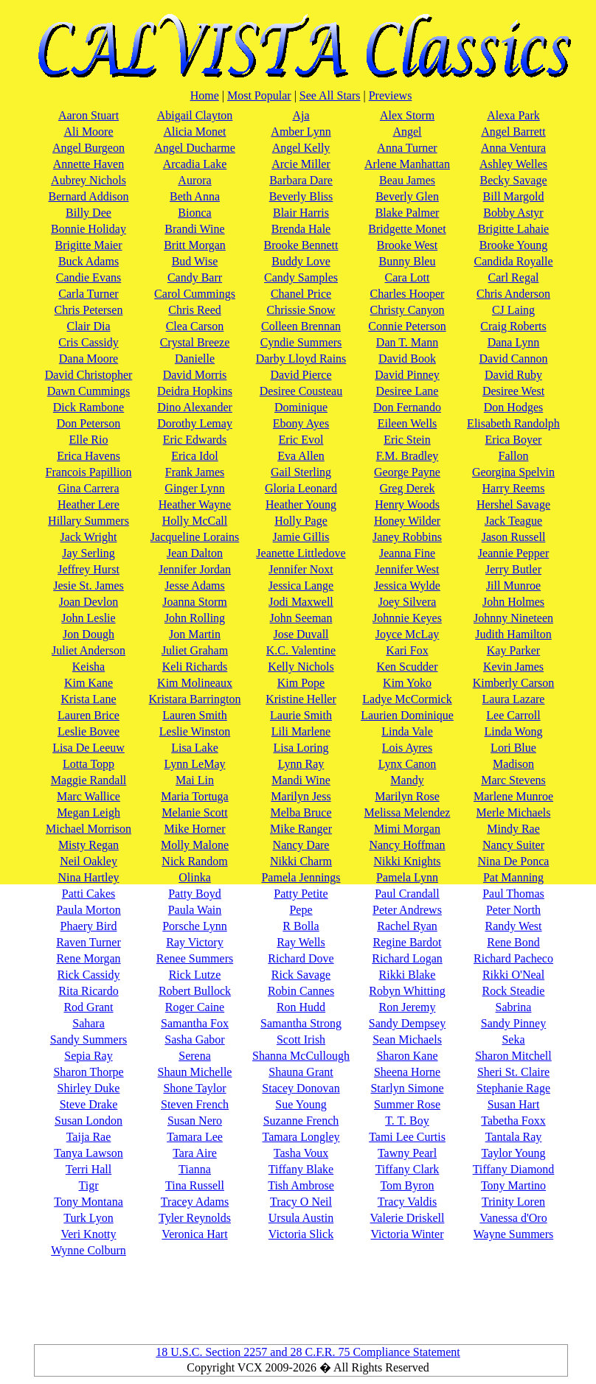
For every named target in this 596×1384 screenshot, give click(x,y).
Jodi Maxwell (300, 601)
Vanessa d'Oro (513, 1218)
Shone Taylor (194, 1088)
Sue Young (300, 1104)
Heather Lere (88, 504)
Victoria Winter (407, 1234)
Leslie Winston (194, 731)
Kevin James (513, 666)
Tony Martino (513, 1185)
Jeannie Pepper (513, 553)
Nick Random (194, 861)
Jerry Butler (513, 569)
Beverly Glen (407, 196)
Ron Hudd (301, 1007)
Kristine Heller (301, 699)
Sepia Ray (88, 1055)
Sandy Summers (88, 1039)
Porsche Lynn (194, 926)
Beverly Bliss (301, 196)
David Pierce (300, 374)
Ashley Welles (513, 164)
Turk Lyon (88, 1218)
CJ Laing (513, 310)
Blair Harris (301, 212)
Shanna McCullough (301, 1055)
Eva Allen (301, 456)
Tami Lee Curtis (407, 1136)
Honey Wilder (407, 520)
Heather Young (301, 504)
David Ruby (513, 374)
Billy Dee (88, 212)
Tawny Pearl (407, 1153)
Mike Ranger (301, 828)
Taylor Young (514, 1153)
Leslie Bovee (88, 731)
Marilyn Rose (407, 796)
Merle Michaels (514, 812)
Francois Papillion (89, 472)
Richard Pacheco (513, 958)
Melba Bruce (300, 812)
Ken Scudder (406, 666)
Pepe (300, 910)
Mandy (406, 780)
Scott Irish (301, 1039)
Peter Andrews (407, 910)
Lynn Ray (301, 764)
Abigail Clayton (195, 115)
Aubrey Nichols (88, 180)
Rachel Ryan (407, 926)
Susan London (88, 1120)
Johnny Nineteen (513, 618)
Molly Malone (195, 845)
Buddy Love (300, 261)
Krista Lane (88, 699)
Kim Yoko (407, 683)
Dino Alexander (194, 407)
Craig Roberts (513, 326)
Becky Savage (513, 180)
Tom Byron (407, 1185)
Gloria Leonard (301, 488)
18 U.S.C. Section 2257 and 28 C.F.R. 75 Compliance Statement (308, 1352)
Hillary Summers (88, 520)
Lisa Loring (300, 747)
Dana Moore (88, 358)
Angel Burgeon (88, 147)
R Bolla (301, 926)
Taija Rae (88, 1136)
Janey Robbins (407, 537)
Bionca (194, 212)
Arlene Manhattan (407, 164)
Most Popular (259, 95)
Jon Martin (195, 634)
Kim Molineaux (194, 683)
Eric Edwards (195, 439)
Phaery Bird (88, 926)
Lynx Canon (407, 764)
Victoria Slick (300, 1234)
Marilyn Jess (300, 796)
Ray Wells (301, 942)
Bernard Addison (89, 196)
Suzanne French (301, 1120)
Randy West (513, 926)
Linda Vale (406, 731)
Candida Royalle (513, 261)
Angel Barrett (513, 131)
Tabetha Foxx (513, 1120)
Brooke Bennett (301, 245)
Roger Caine (194, 1007)
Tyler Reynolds (195, 1218)
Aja (300, 115)
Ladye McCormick (406, 699)
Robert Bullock (195, 991)
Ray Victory (194, 942)
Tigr (89, 1185)
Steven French (195, 1104)
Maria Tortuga (194, 796)
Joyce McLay (407, 634)
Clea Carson (195, 326)
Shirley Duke (89, 1088)
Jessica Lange (300, 585)
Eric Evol (301, 439)
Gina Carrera (88, 488)
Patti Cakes (88, 893)
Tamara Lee (195, 1136)
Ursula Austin (300, 1218)
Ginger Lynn (194, 488)
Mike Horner (194, 828)
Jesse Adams (194, 585)
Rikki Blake (407, 974)
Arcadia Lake (195, 164)
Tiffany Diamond (514, 1169)
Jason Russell (514, 537)
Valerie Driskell (407, 1218)
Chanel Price (301, 293)
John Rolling (194, 618)
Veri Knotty (88, 1234)
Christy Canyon (407, 310)
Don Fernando (407, 407)
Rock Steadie (513, 991)
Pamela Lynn (407, 877)
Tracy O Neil (301, 1201)
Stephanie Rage (513, 1088)
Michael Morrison (88, 828)
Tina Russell (194, 1185)
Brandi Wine (194, 229)
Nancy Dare (301, 845)
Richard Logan (407, 958)
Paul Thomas (513, 893)
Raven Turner (88, 942)
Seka (513, 1039)
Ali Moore (88, 131)
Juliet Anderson (88, 650)
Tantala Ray (513, 1136)
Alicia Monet (195, 131)
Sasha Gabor (194, 1039)
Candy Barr (194, 277)
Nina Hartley (88, 877)
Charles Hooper (407, 293)
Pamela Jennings (300, 877)
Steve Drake (89, 1104)
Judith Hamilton (513, 634)
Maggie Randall (89, 780)
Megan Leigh (88, 812)
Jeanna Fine (407, 553)
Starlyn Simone (406, 1088)
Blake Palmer (407, 212)
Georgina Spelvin (513, 472)
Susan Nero (194, 1120)
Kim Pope (301, 683)
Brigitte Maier (88, 245)
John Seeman (301, 618)
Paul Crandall (407, 893)
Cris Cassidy (88, 342)
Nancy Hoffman (407, 845)
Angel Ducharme (194, 147)
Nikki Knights (406, 861)
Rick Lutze (195, 974)
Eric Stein (407, 439)
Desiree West (513, 391)
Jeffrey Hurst (88, 569)
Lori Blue (513, 747)
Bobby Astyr (513, 212)
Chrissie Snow (301, 310)
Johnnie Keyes (407, 618)
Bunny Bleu (407, 261)
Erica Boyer (513, 439)
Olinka (195, 877)
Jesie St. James (88, 585)
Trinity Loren (513, 1201)
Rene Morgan (88, 958)
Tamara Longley (300, 1136)
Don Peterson (89, 423)
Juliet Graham (195, 650)
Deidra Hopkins (194, 391)
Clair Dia (88, 326)
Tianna (195, 1169)
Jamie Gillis (301, 537)
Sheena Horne (407, 1072)
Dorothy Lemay (194, 423)
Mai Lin (195, 780)
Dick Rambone (88, 407)
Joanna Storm (194, 601)
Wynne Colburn (88, 1250)
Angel (406, 131)
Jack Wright (88, 537)
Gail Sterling (301, 472)
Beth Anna (195, 196)
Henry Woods (407, 504)
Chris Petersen (89, 310)
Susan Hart (514, 1104)
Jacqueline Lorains (194, 537)
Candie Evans (88, 277)
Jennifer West (407, 569)
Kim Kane (88, 683)
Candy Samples (301, 277)
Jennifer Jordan (195, 569)
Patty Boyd (194, 893)
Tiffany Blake (300, 1169)
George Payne (407, 472)
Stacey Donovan (300, 1088)
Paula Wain (195, 910)
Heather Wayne (195, 504)
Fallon (514, 456)
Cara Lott (407, 277)
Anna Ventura (513, 147)
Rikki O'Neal (513, 974)
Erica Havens (88, 456)
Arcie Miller (300, 164)
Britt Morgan (195, 245)
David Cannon (513, 358)
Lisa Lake (194, 747)
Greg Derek (406, 488)
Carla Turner (88, 293)
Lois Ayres (407, 747)
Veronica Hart (194, 1234)
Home (204, 95)
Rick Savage (300, 974)
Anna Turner (407, 147)
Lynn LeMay (194, 764)
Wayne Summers (513, 1234)
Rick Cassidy (89, 974)
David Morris (195, 374)
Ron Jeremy (407, 1007)
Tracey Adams (195, 1201)
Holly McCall (194, 520)
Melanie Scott (194, 812)
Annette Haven (88, 164)
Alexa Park (513, 115)
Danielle (195, 358)
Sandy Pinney (513, 1023)
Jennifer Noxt (300, 569)
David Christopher (89, 374)
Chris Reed (194, 310)
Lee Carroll (513, 715)
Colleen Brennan (301, 326)
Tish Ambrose (301, 1185)
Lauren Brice (88, 715)
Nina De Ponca (514, 861)
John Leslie (88, 618)
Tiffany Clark (407, 1169)
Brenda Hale (300, 229)
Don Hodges (513, 407)
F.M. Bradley (407, 456)
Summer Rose (407, 1104)
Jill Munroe (513, 585)
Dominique (301, 407)
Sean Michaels (407, 1039)
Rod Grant (88, 1007)
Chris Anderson (513, 293)
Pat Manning (513, 877)
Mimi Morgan (407, 828)
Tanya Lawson (88, 1153)
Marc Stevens (513, 780)
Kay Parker (513, 650)
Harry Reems (513, 488)
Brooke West (407, 245)
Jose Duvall (300, 634)
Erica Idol (194, 456)
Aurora (194, 180)
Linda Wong (514, 731)
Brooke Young (513, 245)
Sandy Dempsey (407, 1023)
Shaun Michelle (195, 1072)
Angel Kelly (301, 147)
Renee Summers (194, 958)
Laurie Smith (301, 715)
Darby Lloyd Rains (301, 358)
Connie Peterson (407, 326)
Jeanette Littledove (300, 553)
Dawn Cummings (88, 391)
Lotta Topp (88, 764)
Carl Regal (513, 277)
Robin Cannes (301, 991)
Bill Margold (513, 196)
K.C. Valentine (301, 650)
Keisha (88, 666)
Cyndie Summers (301, 342)
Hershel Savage (513, 504)
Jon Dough (88, 634)
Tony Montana (88, 1201)
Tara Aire (195, 1153)
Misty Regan (88, 845)
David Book (407, 358)
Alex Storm (407, 115)
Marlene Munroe (513, 796)
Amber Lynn (300, 131)
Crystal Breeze (195, 342)
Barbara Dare (301, 180)
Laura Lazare (513, 699)
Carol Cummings (194, 293)
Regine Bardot (407, 942)
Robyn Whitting (407, 991)
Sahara (88, 1023)
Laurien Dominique (407, 715)
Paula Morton (88, 910)
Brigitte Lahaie (513, 229)
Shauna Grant (300, 1072)
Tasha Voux (301, 1153)
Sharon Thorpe (88, 1072)
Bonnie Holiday (88, 229)
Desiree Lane (407, 391)
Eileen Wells (407, 423)
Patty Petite (301, 893)
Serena (195, 1055)
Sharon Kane (406, 1055)
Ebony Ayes (301, 423)
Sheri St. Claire (513, 1072)
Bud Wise (195, 261)
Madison (513, 764)
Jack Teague (513, 520)
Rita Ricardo (88, 991)
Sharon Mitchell (513, 1055)
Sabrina (514, 1007)
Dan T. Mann (407, 342)
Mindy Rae (513, 828)
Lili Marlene (300, 731)
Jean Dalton (195, 553)
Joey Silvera (407, 601)
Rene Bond (513, 942)
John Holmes (513, 601)
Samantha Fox (195, 1023)
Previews (390, 95)
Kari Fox (407, 650)
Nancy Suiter (513, 845)
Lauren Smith (194, 715)
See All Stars (330, 95)
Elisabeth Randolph (513, 423)
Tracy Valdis (407, 1201)
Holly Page (301, 520)
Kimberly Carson (514, 683)
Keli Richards (194, 666)
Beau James (407, 180)
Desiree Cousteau (301, 391)
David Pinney (407, 374)
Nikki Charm (301, 861)
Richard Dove (300, 958)
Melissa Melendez (407, 812)
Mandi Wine (300, 780)
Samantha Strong (301, 1023)
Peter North (513, 910)
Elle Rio (88, 439)
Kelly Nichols (300, 666)
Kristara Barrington (195, 699)
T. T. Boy (407, 1120)
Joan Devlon (88, 601)
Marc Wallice (88, 796)
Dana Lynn (514, 342)
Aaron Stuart (88, 115)
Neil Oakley (88, 861)
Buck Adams (88, 261)
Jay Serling (88, 553)
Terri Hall (88, 1169)
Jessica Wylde (407, 585)
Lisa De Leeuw (88, 747)
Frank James (194, 472)
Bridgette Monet (407, 229)
